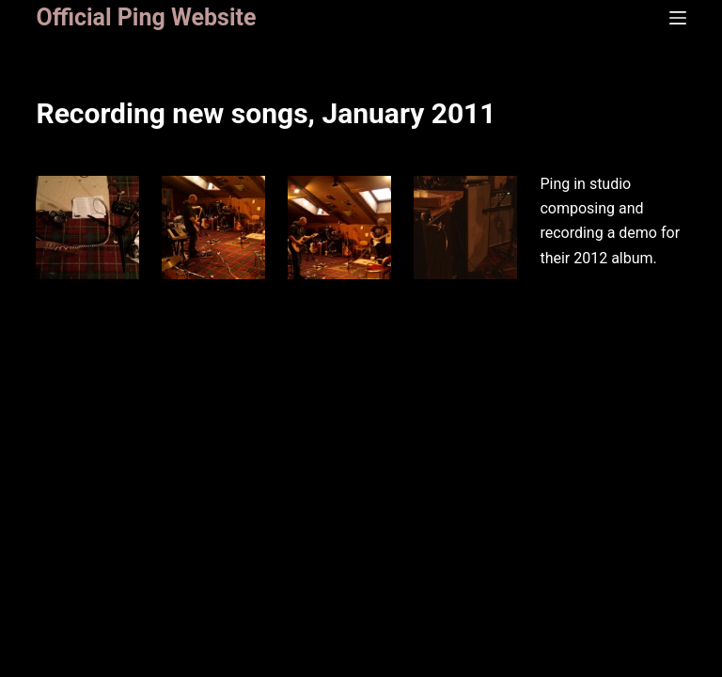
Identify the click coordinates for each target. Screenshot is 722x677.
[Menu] (677, 17)
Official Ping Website (146, 17)
